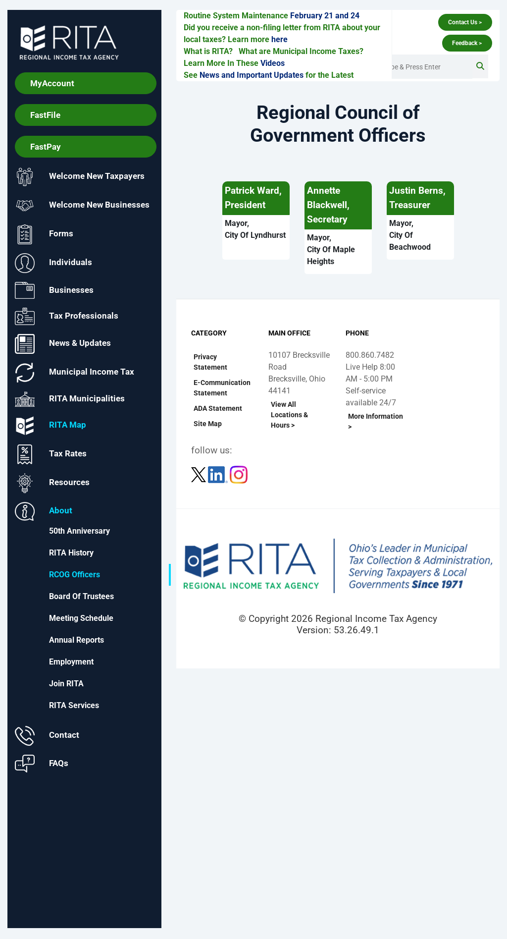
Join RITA (66, 683)
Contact (47, 735)
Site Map (208, 424)
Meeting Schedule (81, 618)
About (43, 511)
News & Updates (63, 343)
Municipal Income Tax (74, 372)
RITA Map (50, 426)
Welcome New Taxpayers (80, 176)
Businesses (54, 290)
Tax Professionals (66, 317)
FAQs (41, 763)
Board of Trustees (81, 596)
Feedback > (467, 43)
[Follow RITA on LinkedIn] (219, 474)
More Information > (375, 421)
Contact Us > (465, 22)
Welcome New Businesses (82, 205)
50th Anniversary (79, 531)
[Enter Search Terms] (423, 67)
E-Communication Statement (222, 388)
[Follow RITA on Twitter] (199, 474)
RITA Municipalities (70, 399)
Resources (52, 483)
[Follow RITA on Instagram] (239, 474)
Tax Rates (51, 454)
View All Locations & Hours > (289, 414)
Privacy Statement (210, 362)
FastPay (45, 147)
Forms (44, 234)
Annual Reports (76, 640)
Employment (71, 661)
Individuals (53, 263)
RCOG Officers (74, 574)
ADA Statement (218, 408)
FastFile (45, 115)
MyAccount (52, 83)
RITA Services (74, 705)
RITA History (71, 552)
